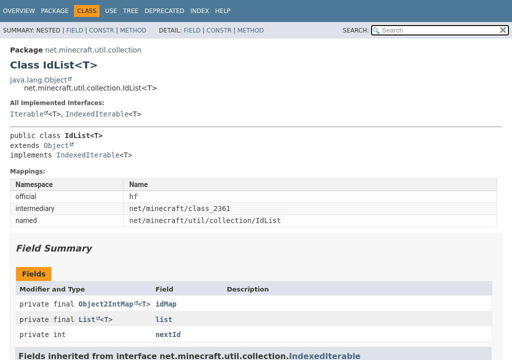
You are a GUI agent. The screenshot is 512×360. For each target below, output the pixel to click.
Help (222, 11)
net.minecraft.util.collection (93, 50)
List (87, 320)
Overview (19, 11)
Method (133, 30)
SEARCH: (356, 30)
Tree (130, 11)
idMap (166, 304)
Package (54, 11)
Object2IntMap (106, 304)
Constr (101, 30)
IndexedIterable (97, 114)
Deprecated (164, 11)
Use (111, 11)
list (164, 320)
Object (56, 146)
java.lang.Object (38, 80)
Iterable (27, 114)
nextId (168, 334)
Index (200, 11)
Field (74, 30)
